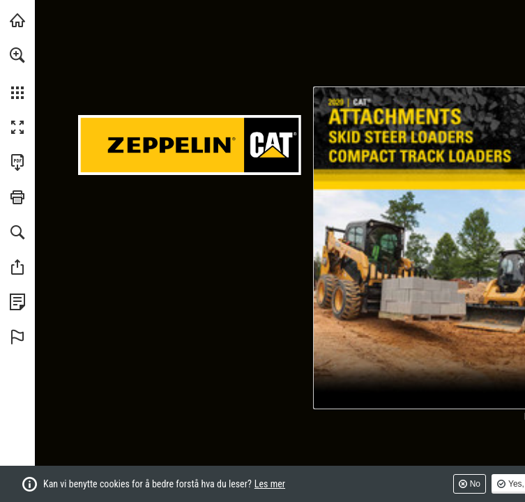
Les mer (269, 483)
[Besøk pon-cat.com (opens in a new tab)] (17, 20)
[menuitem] (17, 73)
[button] (17, 55)
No (475, 484)
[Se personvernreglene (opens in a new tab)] (17, 301)
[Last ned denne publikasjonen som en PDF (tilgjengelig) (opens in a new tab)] (17, 162)
